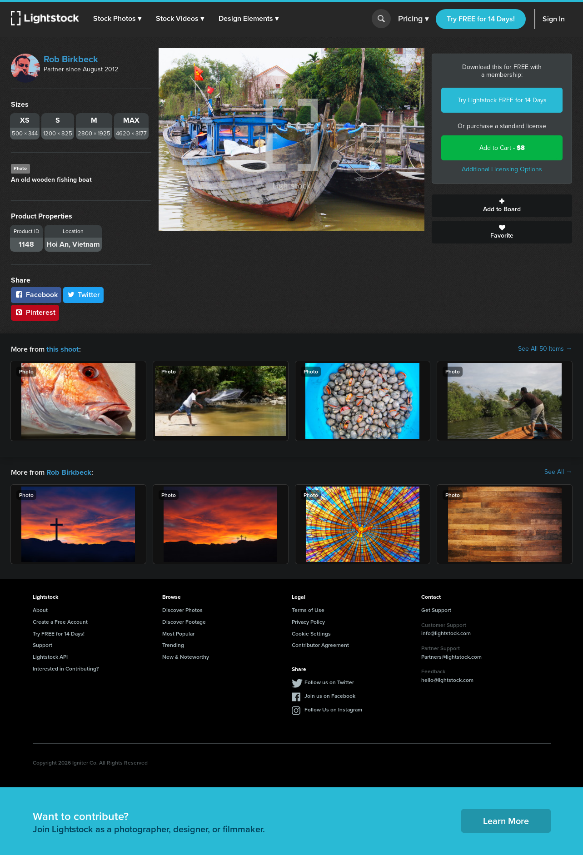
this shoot (62, 348)
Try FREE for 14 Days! (481, 19)
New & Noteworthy (185, 656)
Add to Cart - (502, 148)
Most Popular (178, 632)
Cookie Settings (311, 632)
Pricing (413, 19)
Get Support (436, 609)
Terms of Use (308, 609)
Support (42, 644)
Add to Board (502, 206)
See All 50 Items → (545, 348)
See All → (558, 471)
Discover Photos (182, 609)
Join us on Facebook (329, 695)
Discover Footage (184, 621)
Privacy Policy (308, 621)
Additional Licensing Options (502, 169)
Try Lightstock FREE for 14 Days (502, 100)
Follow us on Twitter (329, 681)
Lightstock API (50, 656)
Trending (173, 644)
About (40, 609)
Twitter (83, 294)
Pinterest (35, 312)
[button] (118, 18)
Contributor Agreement (320, 644)
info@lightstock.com (446, 632)
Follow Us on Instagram (333, 708)
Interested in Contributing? (66, 667)
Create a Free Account (60, 621)
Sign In (554, 19)
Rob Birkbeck (71, 59)
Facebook (36, 294)
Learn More (506, 819)
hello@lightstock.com (447, 679)
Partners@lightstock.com (451, 656)
